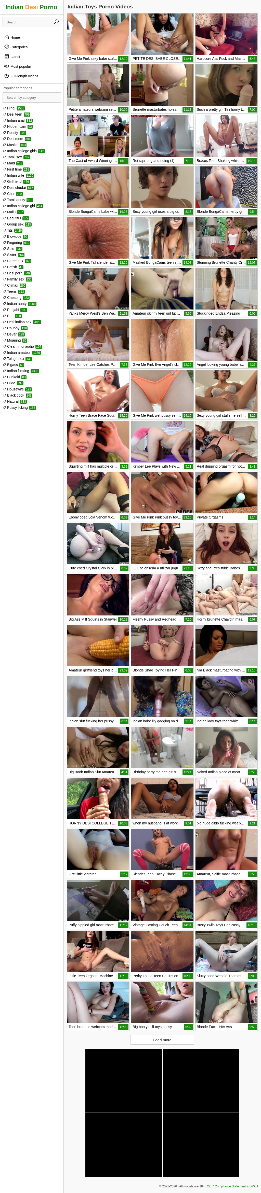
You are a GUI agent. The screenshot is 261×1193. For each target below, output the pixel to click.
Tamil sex (16, 157)
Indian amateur (22, 352)
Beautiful (16, 218)
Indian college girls (24, 151)
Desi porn (17, 273)
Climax (14, 285)
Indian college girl (23, 206)
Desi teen (16, 114)
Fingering (16, 243)
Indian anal (18, 120)
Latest (12, 56)
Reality (14, 133)
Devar (14, 334)
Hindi (14, 108)
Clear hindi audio (22, 346)
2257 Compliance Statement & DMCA (232, 1186)
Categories (16, 47)
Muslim (15, 145)
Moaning (15, 340)
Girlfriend (16, 181)
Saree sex (17, 261)
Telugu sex (17, 359)
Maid (13, 163)
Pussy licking (19, 407)
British (13, 267)
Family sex (17, 279)
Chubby (15, 328)
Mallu (13, 212)
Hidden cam (18, 126)
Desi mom (17, 139)
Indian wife (18, 175)
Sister (13, 255)
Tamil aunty (18, 200)
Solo (12, 249)
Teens (14, 291)
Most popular (17, 66)
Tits (12, 230)
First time (16, 169)
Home (12, 37)
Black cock (17, 395)
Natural (15, 401)
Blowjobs (15, 236)
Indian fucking (21, 371)
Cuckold (15, 377)
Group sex (17, 224)
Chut (13, 194)
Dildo (13, 383)
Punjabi (15, 310)
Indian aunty (19, 304)
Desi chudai (18, 188)
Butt (12, 316)
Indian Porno (31, 7)
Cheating (16, 298)
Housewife (17, 389)
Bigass (13, 365)
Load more (162, 1040)
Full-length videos (21, 76)
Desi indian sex (22, 322)
